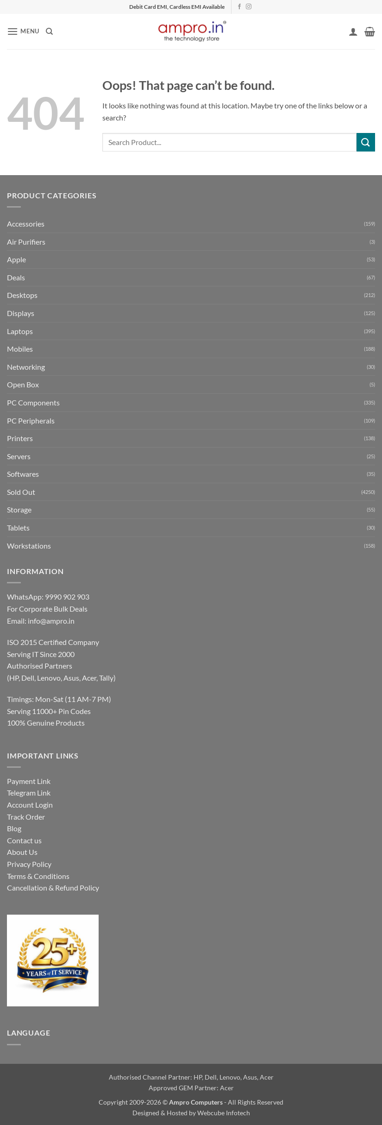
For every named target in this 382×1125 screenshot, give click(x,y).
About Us (22, 851)
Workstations (29, 545)
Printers (20, 438)
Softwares (23, 473)
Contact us (24, 840)
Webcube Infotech (223, 1113)
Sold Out (21, 491)
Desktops (22, 295)
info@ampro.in (51, 620)
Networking (26, 366)
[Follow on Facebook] (239, 7)
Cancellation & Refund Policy (53, 887)
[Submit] (366, 142)
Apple (16, 259)
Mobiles (20, 348)
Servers (19, 456)
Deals (16, 277)
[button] (23, 31)
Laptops (20, 331)
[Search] (49, 31)
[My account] (353, 31)
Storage (19, 509)
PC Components (33, 402)
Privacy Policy (29, 864)
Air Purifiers (26, 241)
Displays (20, 313)
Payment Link (28, 781)
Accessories (25, 223)
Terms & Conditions (38, 876)
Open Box (23, 384)
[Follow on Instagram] (248, 7)
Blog (14, 828)
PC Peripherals (31, 420)
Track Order (26, 816)
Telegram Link (28, 792)
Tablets (18, 527)
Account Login (30, 804)
